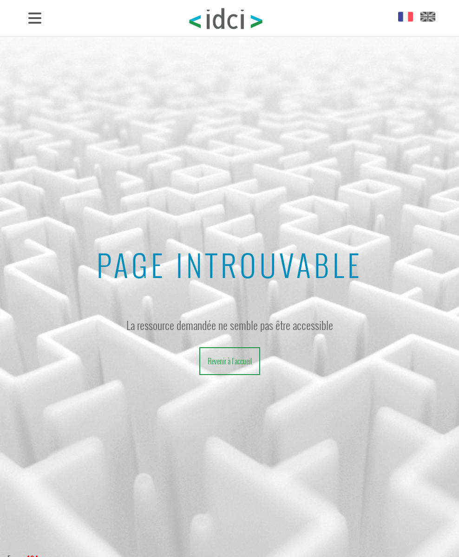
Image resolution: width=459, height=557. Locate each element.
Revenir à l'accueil (230, 361)
